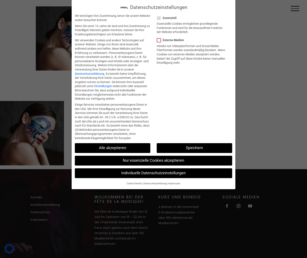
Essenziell (168, 16)
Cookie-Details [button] (134, 181)
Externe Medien (172, 38)
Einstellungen (103, 84)
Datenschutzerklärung (89, 71)
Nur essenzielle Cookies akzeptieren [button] (153, 158)
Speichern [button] (194, 146)
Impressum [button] (174, 181)
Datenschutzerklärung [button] (155, 181)
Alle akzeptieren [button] (112, 146)
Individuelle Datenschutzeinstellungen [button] (153, 171)
